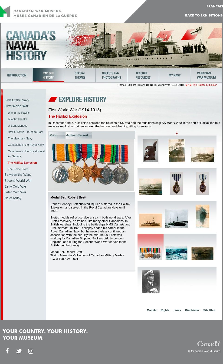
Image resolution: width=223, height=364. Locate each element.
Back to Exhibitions (204, 15)
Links (177, 310)
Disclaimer (192, 310)
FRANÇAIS (215, 6)
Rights (165, 310)
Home (121, 84)
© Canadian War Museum (204, 351)
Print (53, 135)
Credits (152, 310)
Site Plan (209, 310)
